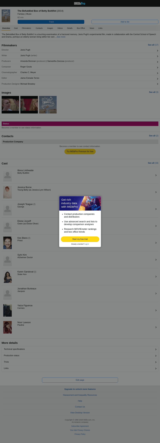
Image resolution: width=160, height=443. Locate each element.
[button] (80, 239)
